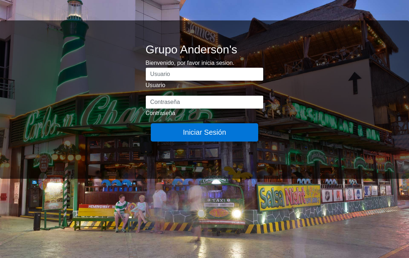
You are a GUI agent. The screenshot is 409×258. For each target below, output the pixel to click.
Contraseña (160, 113)
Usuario (155, 85)
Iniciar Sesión (204, 132)
